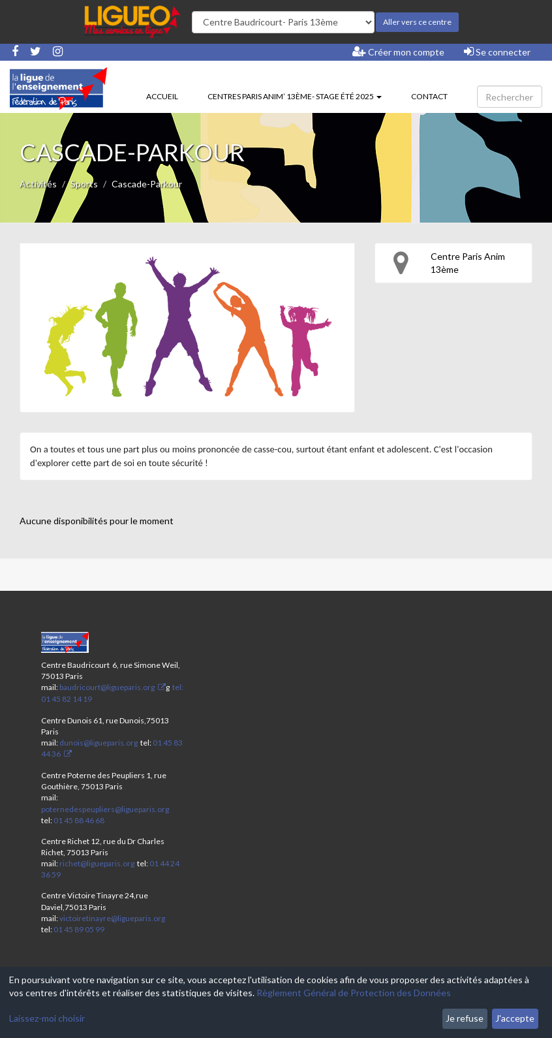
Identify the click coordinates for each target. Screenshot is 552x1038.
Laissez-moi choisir (47, 1018)
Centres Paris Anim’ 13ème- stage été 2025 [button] (294, 96)
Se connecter (497, 51)
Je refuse (464, 1018)
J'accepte (514, 1018)
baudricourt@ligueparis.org (107, 687)
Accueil (162, 96)
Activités (38, 183)
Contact (429, 96)
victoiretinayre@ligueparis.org (112, 918)
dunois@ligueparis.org (98, 742)
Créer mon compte (398, 51)
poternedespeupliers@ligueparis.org (105, 809)
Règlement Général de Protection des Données (353, 992)
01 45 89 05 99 (79, 929)
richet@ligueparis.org (96, 863)
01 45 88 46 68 (79, 820)
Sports (84, 183)
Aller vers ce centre (417, 22)
